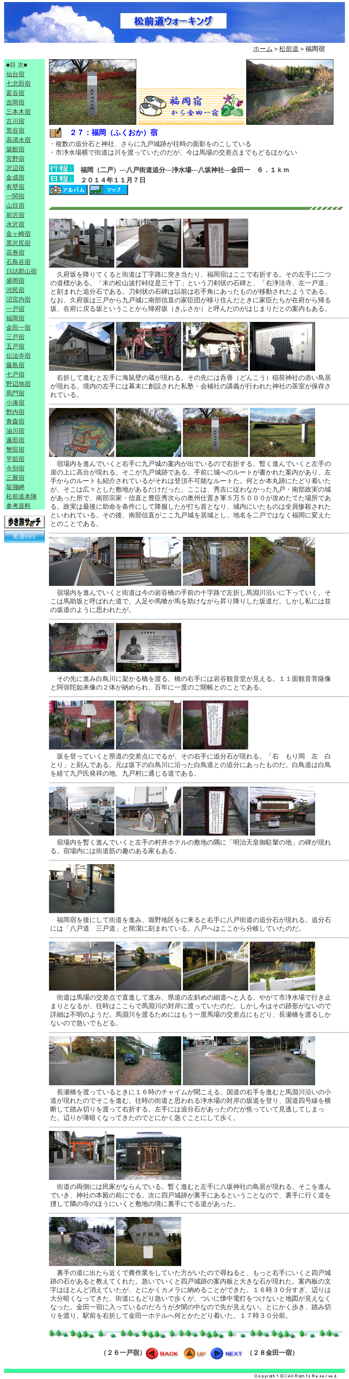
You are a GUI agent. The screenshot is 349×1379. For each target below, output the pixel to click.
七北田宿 (18, 83)
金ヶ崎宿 (18, 234)
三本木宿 (18, 112)
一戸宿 (15, 309)
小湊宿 (15, 402)
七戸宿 (15, 374)
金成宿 (15, 177)
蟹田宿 (15, 449)
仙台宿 (15, 74)
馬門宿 (15, 393)
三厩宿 (15, 477)
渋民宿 (15, 290)
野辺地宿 (18, 384)
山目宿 (15, 205)
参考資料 (18, 506)
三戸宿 (15, 337)
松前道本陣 (21, 496)
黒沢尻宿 (18, 243)
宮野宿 (15, 158)
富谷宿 (15, 93)
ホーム (263, 48)
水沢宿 (15, 224)
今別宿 (15, 468)
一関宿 (15, 196)
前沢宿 (15, 215)
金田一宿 (18, 327)
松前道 (289, 48)
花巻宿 (15, 252)
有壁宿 (15, 187)
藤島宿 (15, 365)
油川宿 (15, 431)
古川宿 (15, 121)
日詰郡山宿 (21, 271)
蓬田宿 (15, 440)
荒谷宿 (15, 130)
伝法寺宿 (18, 356)
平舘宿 (15, 459)
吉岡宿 (15, 102)
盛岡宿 (15, 280)
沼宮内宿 (18, 299)
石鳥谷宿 (18, 262)
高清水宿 (18, 140)
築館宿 (15, 149)
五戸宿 (15, 346)
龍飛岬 (15, 487)
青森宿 (15, 421)
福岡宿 (15, 318)
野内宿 (15, 412)
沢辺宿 (15, 168)
